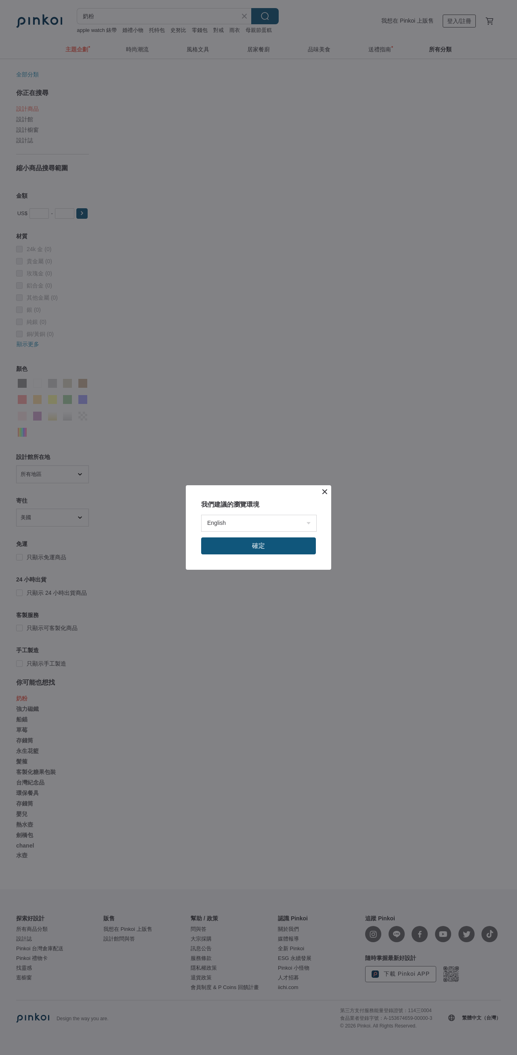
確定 (258, 545)
